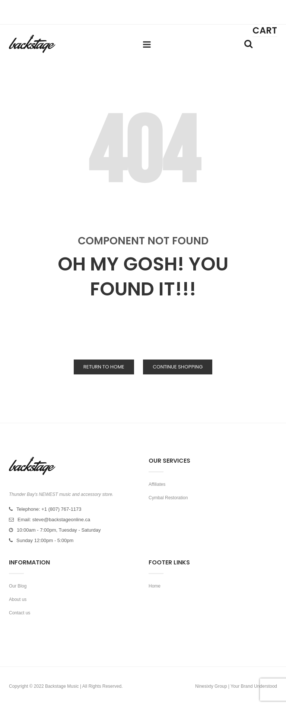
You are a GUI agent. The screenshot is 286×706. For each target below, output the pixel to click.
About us (17, 599)
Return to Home (103, 366)
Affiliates (157, 484)
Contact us (19, 612)
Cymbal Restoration (168, 497)
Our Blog (17, 586)
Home (155, 586)
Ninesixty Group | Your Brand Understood (236, 686)
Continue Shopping (178, 366)
